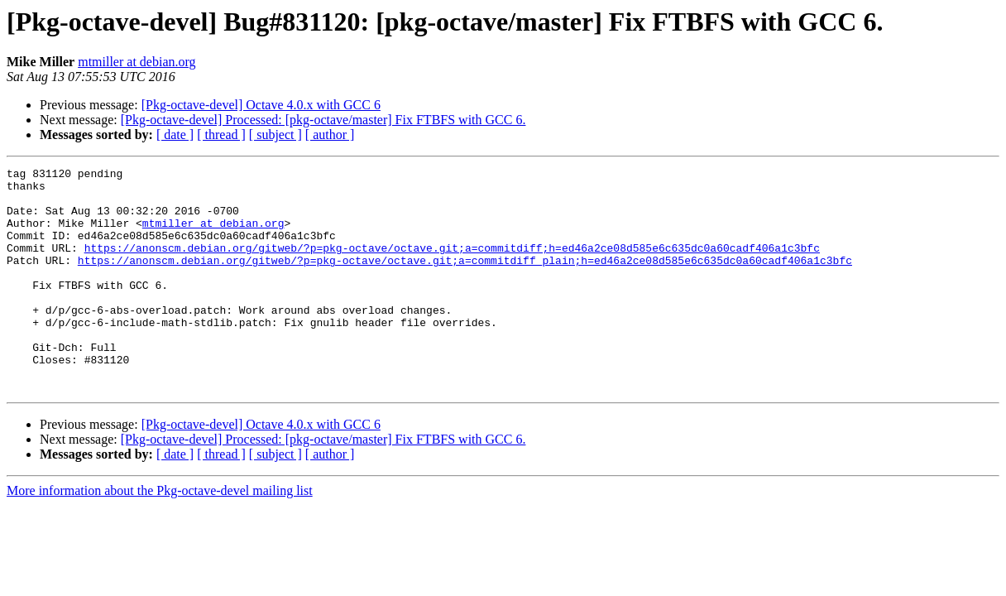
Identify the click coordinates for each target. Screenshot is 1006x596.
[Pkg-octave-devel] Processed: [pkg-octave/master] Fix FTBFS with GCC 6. (323, 120)
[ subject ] (275, 134)
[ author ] (330, 134)
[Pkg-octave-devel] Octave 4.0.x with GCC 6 (261, 105)
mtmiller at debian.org (136, 62)
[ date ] (175, 134)
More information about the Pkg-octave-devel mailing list (160, 535)
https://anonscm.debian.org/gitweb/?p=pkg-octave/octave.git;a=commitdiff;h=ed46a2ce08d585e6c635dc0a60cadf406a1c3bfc (452, 264)
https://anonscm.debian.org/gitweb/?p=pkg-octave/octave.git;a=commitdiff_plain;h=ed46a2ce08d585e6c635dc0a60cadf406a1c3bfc (465, 279)
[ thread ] (221, 134)
